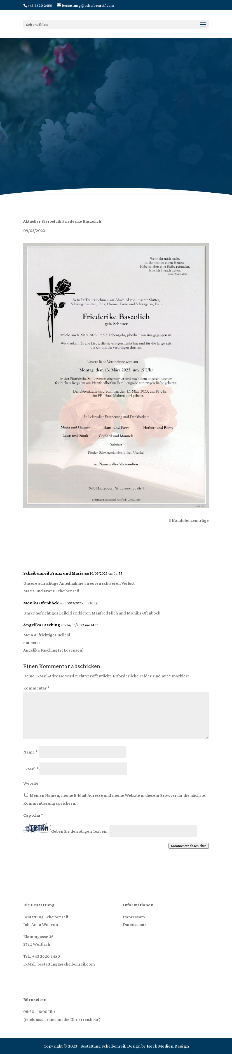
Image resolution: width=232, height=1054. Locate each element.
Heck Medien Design (168, 1046)
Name (30, 752)
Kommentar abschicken (189, 846)
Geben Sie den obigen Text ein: (80, 831)
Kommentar (36, 688)
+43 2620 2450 (46, 956)
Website (30, 783)
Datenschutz (134, 924)
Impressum (134, 916)
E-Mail (31, 768)
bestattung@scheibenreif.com (66, 964)
